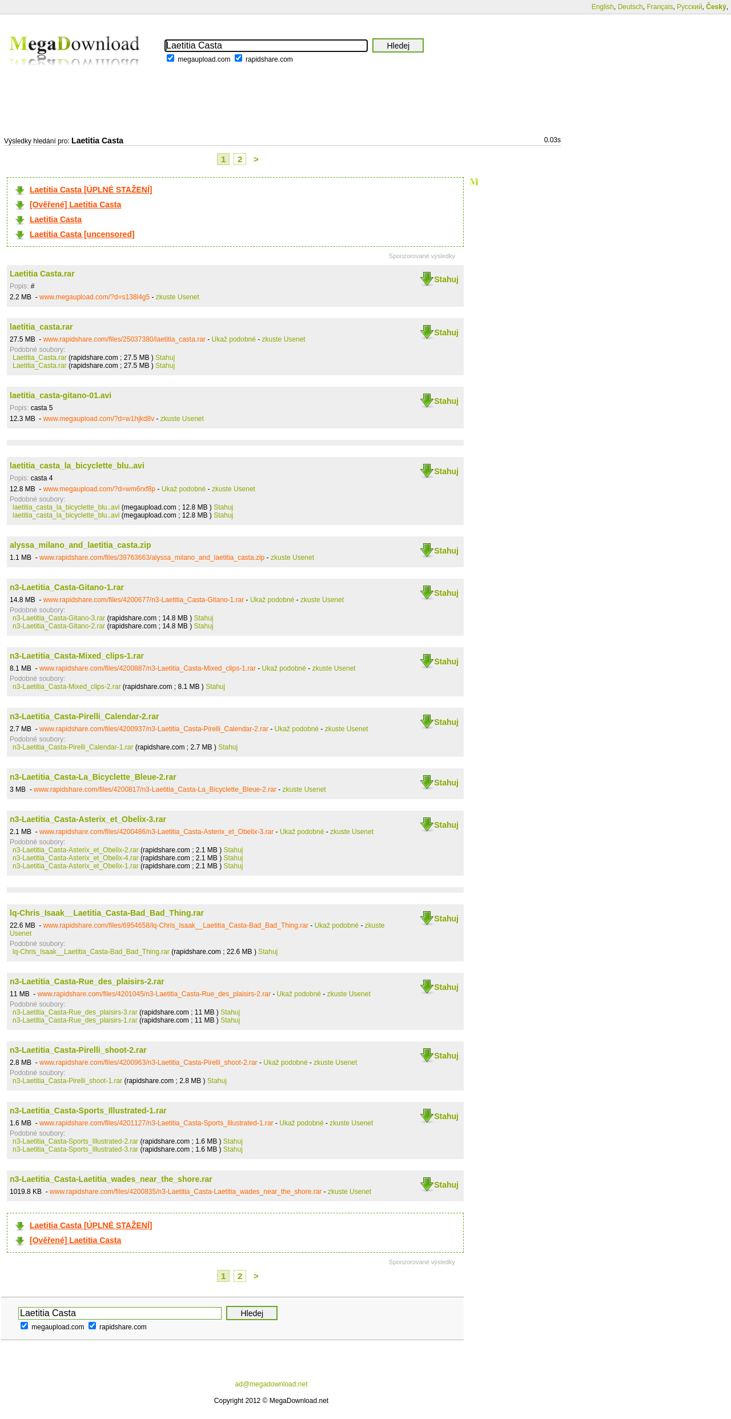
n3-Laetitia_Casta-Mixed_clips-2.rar (67, 687)
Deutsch (630, 7)
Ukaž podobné (234, 339)
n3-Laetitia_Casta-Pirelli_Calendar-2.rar (84, 716)
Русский (689, 7)
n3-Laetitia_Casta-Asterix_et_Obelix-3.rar (88, 819)
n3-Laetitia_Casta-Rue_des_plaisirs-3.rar (75, 1012)
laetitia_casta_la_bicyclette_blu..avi (77, 465)
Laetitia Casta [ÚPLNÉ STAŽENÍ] (91, 189)
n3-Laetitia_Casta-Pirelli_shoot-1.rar (67, 1081)
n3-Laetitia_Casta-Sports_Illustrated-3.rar (75, 1149)
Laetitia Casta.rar (42, 273)
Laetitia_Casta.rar (40, 358)
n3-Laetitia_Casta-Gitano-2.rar (59, 626)
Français (659, 7)
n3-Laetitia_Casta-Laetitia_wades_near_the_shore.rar (111, 1179)
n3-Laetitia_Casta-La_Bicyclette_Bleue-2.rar (93, 776)
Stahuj (446, 279)
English (603, 7)
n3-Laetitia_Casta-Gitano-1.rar (67, 587)
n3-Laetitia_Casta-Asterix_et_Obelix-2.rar (76, 850)
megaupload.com (204, 59)
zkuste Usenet (177, 297)
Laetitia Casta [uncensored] (82, 234)
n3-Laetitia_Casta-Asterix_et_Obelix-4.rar (76, 858)
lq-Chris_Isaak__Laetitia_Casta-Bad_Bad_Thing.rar (107, 912)
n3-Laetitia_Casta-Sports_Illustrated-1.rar (88, 1110)
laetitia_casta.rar (41, 326)
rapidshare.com (269, 59)
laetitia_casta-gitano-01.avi (60, 395)
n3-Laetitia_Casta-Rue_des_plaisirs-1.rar (75, 1020)
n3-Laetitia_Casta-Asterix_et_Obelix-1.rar (76, 866)
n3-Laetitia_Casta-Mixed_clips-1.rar (77, 655)
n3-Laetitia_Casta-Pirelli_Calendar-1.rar (73, 747)
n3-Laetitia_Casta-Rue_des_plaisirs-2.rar (87, 981)
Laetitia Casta (56, 219)
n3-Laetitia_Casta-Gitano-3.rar (59, 618)
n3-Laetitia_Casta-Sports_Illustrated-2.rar (75, 1141)
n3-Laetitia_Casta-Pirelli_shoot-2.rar (78, 1050)
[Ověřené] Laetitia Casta (75, 204)
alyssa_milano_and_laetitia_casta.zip (80, 545)
